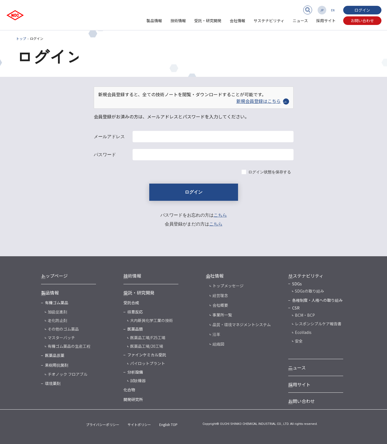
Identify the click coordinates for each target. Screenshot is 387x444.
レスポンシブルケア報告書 (318, 323)
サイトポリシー (139, 424)
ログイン (362, 10)
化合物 (129, 389)
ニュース (300, 20)
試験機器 (138, 380)
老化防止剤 (57, 320)
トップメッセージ (228, 285)
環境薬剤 (52, 383)
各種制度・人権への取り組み (317, 300)
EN (333, 10)
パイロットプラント (147, 363)
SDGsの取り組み (309, 291)
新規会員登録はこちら (262, 101)
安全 (299, 341)
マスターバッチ (61, 337)
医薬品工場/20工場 (146, 346)
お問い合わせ (362, 20)
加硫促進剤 (57, 311)
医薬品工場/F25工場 (147, 337)
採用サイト (326, 20)
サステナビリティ (269, 20)
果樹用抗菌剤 (56, 365)
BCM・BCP (305, 315)
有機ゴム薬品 (56, 302)
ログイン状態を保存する (269, 172)
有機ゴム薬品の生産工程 (69, 346)
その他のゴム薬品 (63, 329)
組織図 (218, 344)
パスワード (105, 154)
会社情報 (237, 20)
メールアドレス (109, 136)
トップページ (54, 275)
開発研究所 (133, 399)
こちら (220, 215)
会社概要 (220, 305)
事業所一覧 (222, 315)
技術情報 (178, 20)
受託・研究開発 (207, 20)
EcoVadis (303, 332)
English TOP (168, 424)
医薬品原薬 (54, 355)
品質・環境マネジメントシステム (242, 324)
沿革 (216, 334)
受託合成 (131, 302)
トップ (21, 38)
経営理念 (220, 295)
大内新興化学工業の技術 (151, 320)
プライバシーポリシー (102, 424)
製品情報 (154, 20)
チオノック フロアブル (67, 374)
